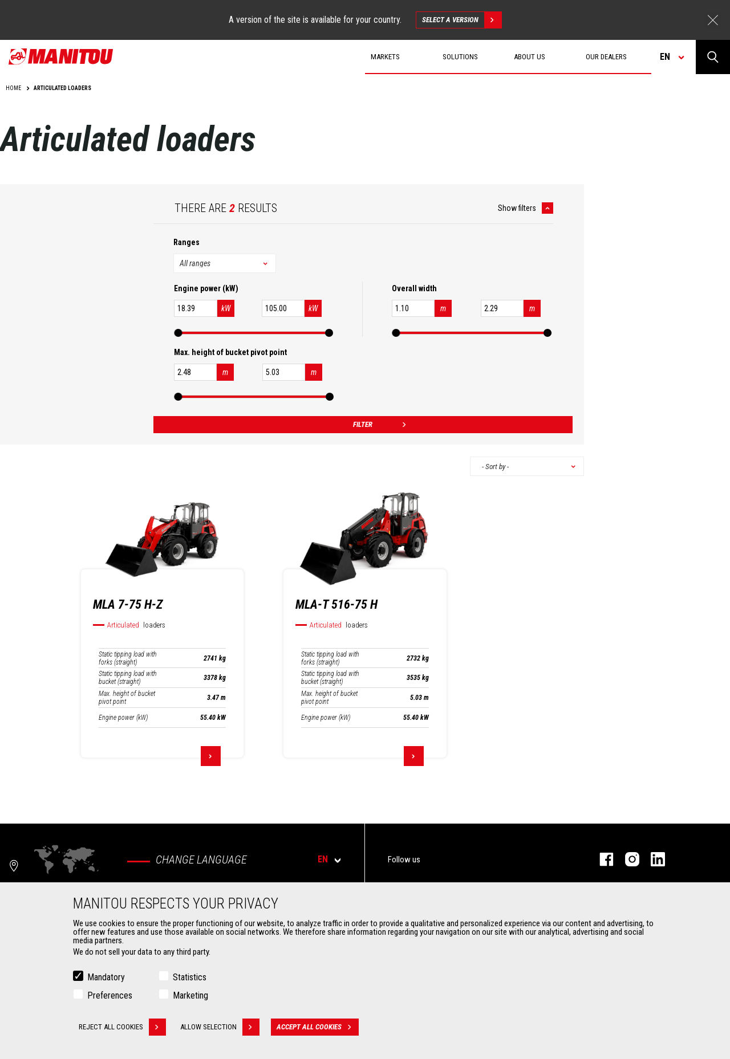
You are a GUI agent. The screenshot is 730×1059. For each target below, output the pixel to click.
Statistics (189, 977)
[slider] (178, 333)
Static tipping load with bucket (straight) (128, 678)
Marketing (190, 995)
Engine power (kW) (123, 718)
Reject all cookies (122, 1027)
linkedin (652, 859)
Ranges (186, 242)
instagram (626, 859)
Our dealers (606, 56)
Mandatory (106, 977)
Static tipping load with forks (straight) (128, 658)
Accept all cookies (318, 1027)
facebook (601, 859)
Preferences (109, 995)
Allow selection (219, 1027)
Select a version (461, 20)
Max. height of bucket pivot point (127, 698)
